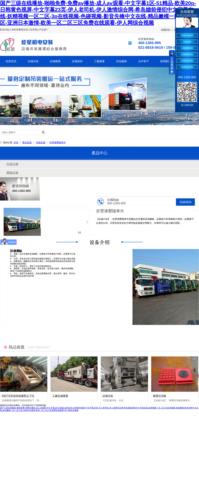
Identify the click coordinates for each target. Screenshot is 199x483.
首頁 (16, 142)
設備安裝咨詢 (187, 61)
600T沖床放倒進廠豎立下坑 (18, 395)
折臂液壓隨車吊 (57, 142)
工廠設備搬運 (60, 395)
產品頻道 (27, 142)
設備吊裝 (107, 395)
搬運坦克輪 (159, 395)
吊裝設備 (41, 142)
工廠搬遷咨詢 (187, 48)
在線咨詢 (185, 202)
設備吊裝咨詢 (187, 35)
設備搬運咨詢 (187, 54)
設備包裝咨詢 (187, 67)
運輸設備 (12, 172)
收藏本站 (165, 29)
